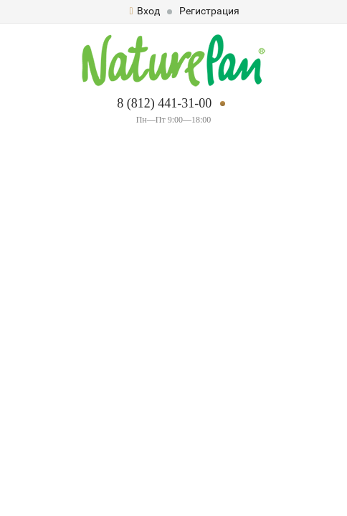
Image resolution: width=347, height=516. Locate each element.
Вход (144, 10)
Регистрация (209, 10)
